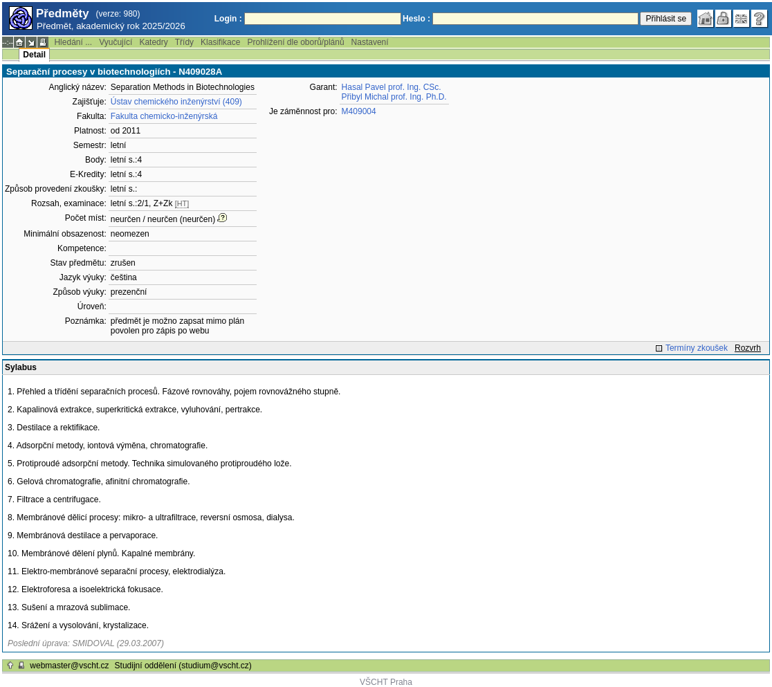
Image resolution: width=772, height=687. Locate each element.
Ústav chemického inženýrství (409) (176, 102)
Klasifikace (220, 42)
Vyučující (115, 42)
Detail (34, 54)
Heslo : (416, 19)
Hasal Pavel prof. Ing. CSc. (391, 87)
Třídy (184, 42)
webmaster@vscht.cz (69, 665)
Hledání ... (73, 42)
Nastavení (370, 42)
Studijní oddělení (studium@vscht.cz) (183, 665)
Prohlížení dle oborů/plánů (295, 42)
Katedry (153, 42)
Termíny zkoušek (696, 348)
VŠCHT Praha (386, 682)
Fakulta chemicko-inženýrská (164, 116)
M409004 (359, 111)
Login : (228, 19)
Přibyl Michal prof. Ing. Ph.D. (394, 97)
